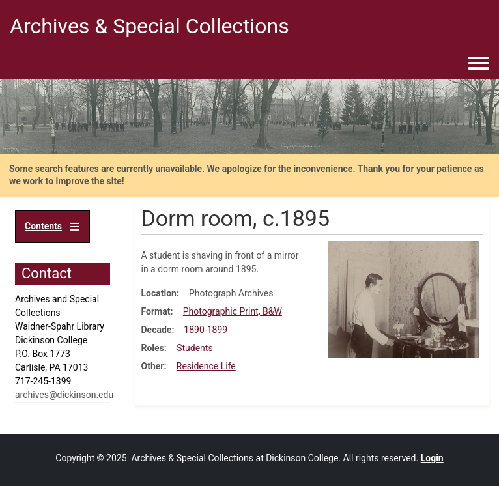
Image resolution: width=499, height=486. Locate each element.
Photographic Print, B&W (232, 311)
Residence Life (206, 366)
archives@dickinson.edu (64, 395)
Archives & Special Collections (149, 26)
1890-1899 (205, 329)
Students (194, 348)
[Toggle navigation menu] (478, 63)
